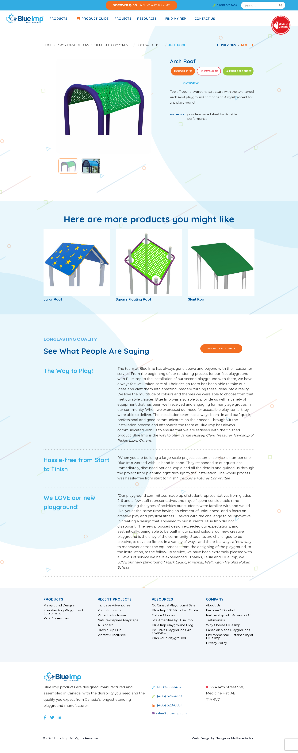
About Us (213, 605)
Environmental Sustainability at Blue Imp (229, 637)
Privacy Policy (216, 643)
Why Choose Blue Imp (223, 625)
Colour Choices (163, 615)
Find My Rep (177, 19)
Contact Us (205, 19)
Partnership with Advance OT (228, 615)
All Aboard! (106, 625)
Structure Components (113, 45)
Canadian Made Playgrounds (228, 630)
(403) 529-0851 (167, 705)
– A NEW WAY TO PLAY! (141, 5)
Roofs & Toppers (149, 45)
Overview (191, 83)
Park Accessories (56, 618)
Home (48, 45)
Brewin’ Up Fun (109, 630)
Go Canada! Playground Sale (173, 605)
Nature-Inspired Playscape (118, 620)
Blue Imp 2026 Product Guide (175, 610)
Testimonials (215, 620)
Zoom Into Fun (109, 610)
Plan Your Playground (169, 638)
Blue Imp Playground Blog (172, 625)
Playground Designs (73, 45)
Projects (123, 19)
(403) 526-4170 (167, 696)
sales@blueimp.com (169, 713)
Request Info (183, 71)
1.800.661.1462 (224, 5)
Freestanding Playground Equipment (63, 612)
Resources (148, 19)
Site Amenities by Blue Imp (172, 620)
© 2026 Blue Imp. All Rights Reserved (71, 738)
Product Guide (92, 19)
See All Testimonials (221, 348)
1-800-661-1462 (167, 687)
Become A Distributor (222, 610)
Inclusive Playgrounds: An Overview (171, 632)
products (59, 19)
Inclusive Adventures (114, 605)
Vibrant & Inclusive (112, 615)
